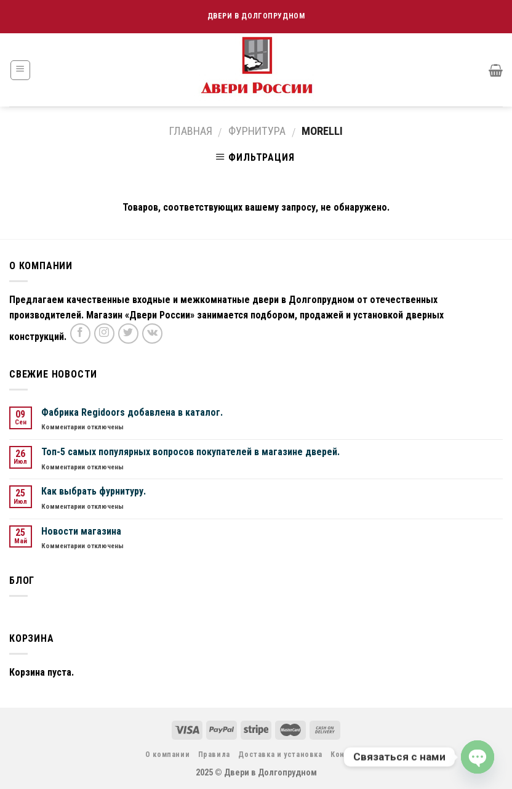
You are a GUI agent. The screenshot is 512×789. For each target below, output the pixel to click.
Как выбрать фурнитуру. (93, 491)
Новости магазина (81, 531)
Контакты (348, 754)
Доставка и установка (280, 754)
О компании (167, 754)
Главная (190, 130)
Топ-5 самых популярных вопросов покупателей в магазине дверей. (190, 452)
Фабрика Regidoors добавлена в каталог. (132, 412)
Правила (214, 754)
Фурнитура (257, 130)
